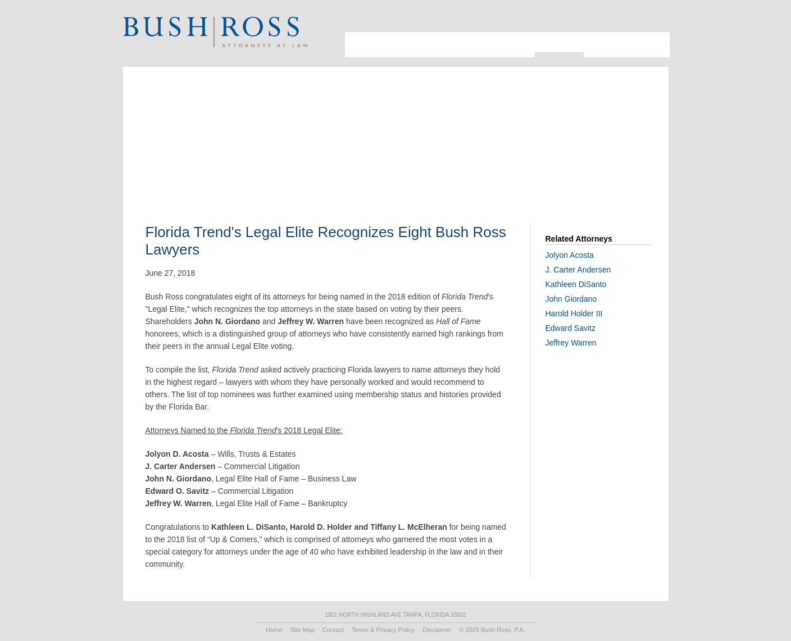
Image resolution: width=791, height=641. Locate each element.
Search (639, 20)
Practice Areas (502, 44)
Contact (651, 44)
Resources (559, 42)
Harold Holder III (574, 313)
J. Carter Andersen (578, 269)
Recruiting (608, 44)
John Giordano (571, 298)
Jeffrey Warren (571, 342)
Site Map (302, 629)
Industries (445, 44)
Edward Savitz (570, 328)
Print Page (653, 20)
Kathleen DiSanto (576, 284)
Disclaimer (436, 629)
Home (274, 629)
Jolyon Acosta (569, 255)
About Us (359, 44)
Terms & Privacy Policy (383, 629)
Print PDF (597, 148)
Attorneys (397, 44)
